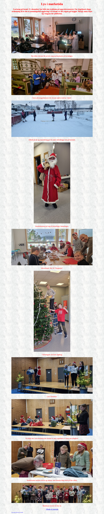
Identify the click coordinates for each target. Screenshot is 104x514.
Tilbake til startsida (52, 509)
